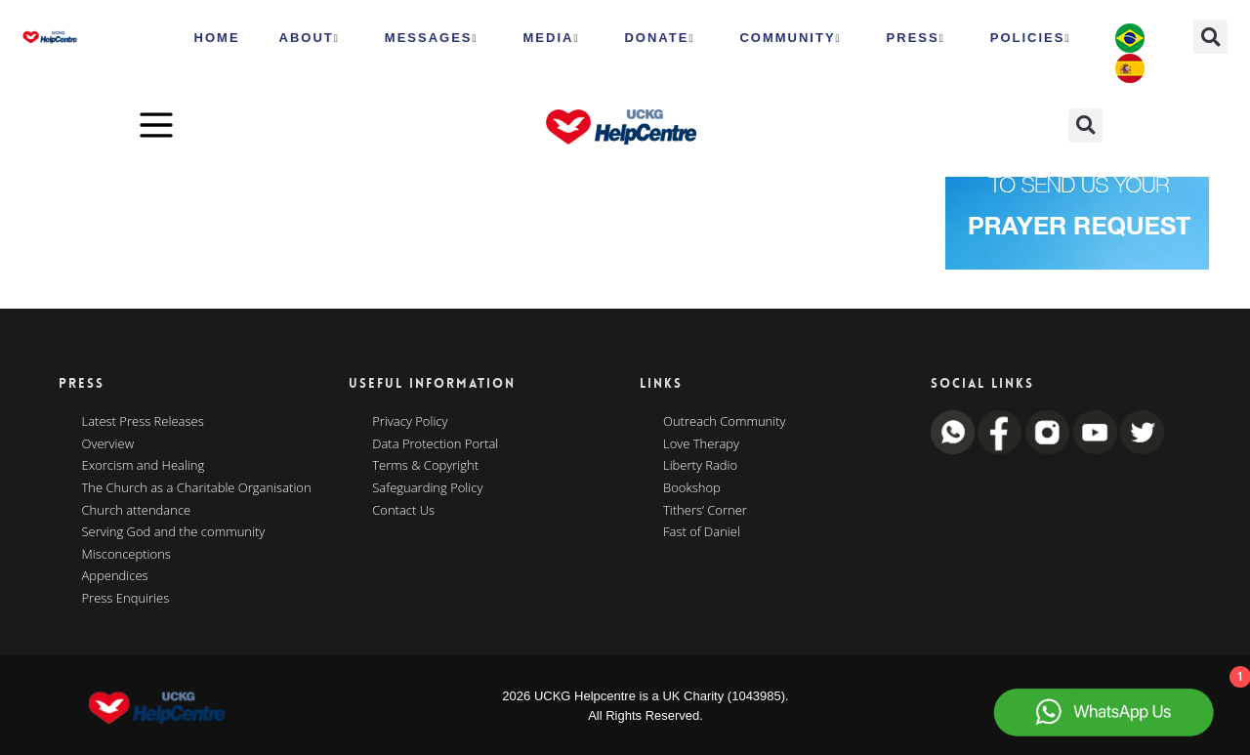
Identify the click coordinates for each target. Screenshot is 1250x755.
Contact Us (403, 511)
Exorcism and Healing (143, 466)
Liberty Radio (700, 466)
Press (916, 38)
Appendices (115, 576)
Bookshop (692, 488)
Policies (1030, 38)
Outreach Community (724, 422)
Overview (108, 444)
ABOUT (309, 38)
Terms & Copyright (425, 466)
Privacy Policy (409, 422)
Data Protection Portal (435, 444)
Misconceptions (126, 555)
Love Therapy (701, 444)
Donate (659, 38)
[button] (1210, 37)
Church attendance (136, 511)
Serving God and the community (174, 532)
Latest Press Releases (143, 422)
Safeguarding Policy (427, 488)
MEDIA (551, 38)
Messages (432, 38)
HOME (217, 37)
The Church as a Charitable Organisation (197, 488)
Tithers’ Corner (705, 511)
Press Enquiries (126, 599)
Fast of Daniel (701, 532)
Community (790, 38)
